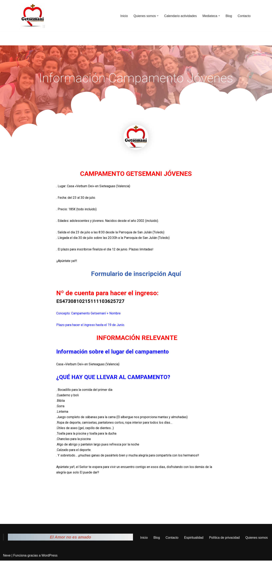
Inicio (123, 16)
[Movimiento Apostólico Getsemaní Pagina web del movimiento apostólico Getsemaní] (33, 16)
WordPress (49, 557)
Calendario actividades (180, 16)
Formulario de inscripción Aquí (136, 274)
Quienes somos (256, 539)
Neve (7, 557)
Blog (228, 16)
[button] (157, 16)
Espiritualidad (193, 539)
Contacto (244, 16)
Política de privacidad (224, 539)
